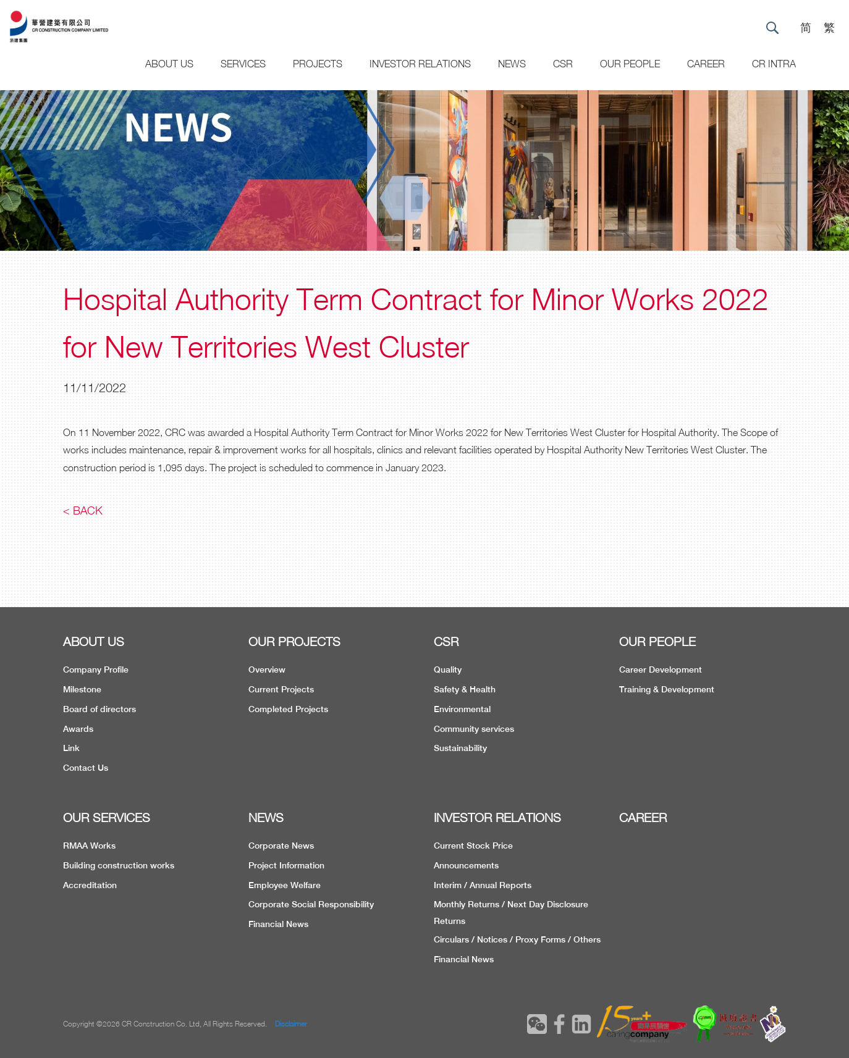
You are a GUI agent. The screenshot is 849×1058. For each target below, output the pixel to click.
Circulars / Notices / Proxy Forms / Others (517, 939)
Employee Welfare (284, 885)
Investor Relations (420, 63)
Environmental (462, 709)
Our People (630, 63)
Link (71, 748)
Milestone (82, 689)
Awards (78, 729)
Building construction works (118, 865)
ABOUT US (93, 641)
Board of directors (99, 709)
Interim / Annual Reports (482, 885)
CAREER (706, 63)
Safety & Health (465, 689)
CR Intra (774, 63)
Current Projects (281, 689)
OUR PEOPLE (657, 641)
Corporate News (281, 845)
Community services (474, 729)
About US (169, 63)
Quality (448, 669)
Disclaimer (291, 1023)
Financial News (278, 924)
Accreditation (90, 885)
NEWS (266, 817)
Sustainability (460, 748)
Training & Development (666, 689)
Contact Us (85, 768)
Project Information (286, 865)
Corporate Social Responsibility (311, 904)
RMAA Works (89, 845)
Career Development (660, 669)
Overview (266, 669)
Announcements (466, 865)
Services (243, 63)
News (512, 63)
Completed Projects (288, 709)
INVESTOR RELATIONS (497, 817)
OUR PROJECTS (294, 641)
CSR (563, 63)
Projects (317, 63)
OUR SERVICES (106, 817)
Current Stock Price (473, 845)
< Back (83, 510)
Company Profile (96, 669)
